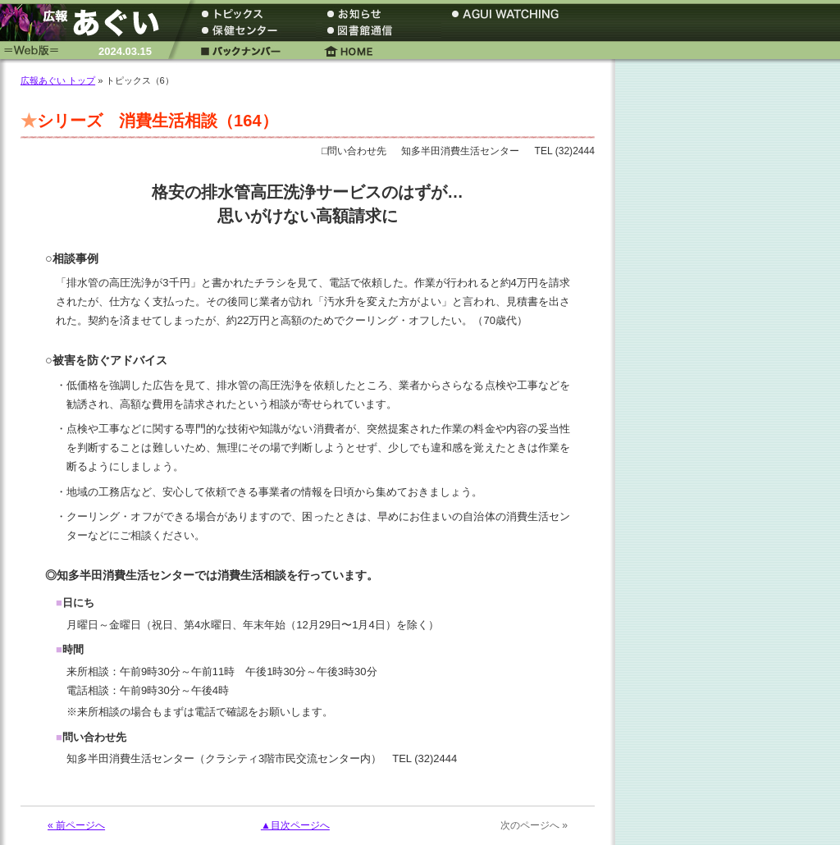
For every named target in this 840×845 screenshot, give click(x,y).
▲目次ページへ (295, 825)
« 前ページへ (76, 825)
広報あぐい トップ (58, 80)
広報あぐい (86, 22)
